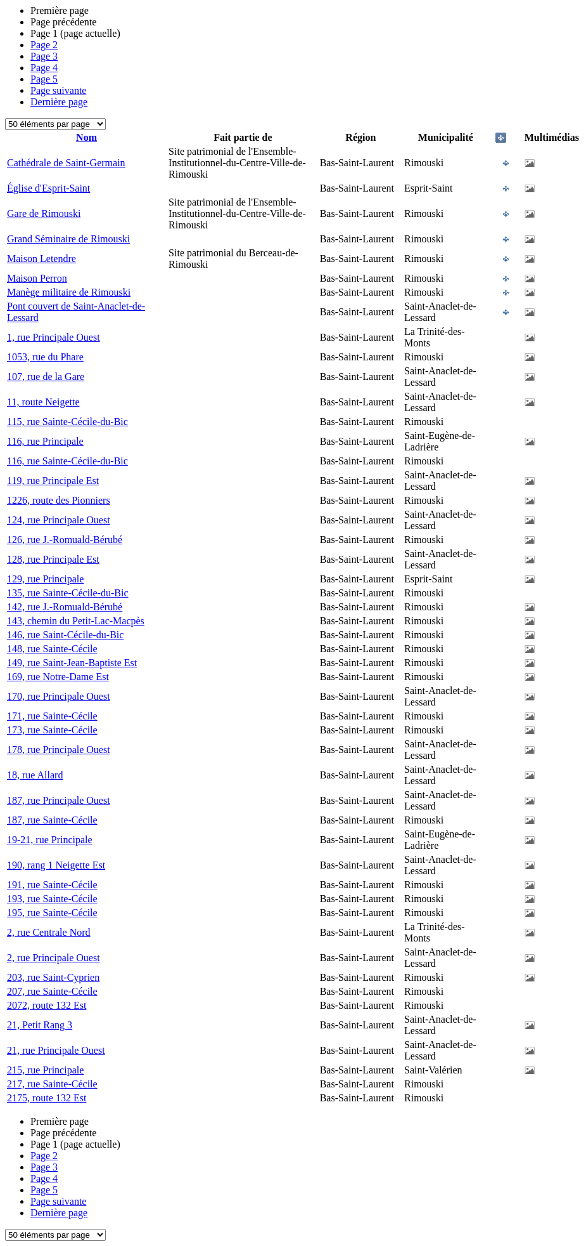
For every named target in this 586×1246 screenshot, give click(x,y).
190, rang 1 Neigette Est (56, 865)
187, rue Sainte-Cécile (52, 820)
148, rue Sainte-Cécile (52, 648)
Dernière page (58, 101)
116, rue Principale (45, 441)
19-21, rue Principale (49, 839)
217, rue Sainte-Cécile (52, 1084)
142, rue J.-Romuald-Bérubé (64, 606)
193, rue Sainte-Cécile (52, 898)
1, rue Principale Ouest (53, 337)
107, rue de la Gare (45, 376)
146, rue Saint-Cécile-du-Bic (65, 634)
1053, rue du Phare (45, 356)
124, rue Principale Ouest (58, 520)
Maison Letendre (41, 258)
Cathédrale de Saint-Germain (66, 162)
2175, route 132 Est (46, 1097)
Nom (86, 137)
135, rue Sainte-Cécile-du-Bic (68, 592)
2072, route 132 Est (46, 1005)
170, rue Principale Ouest (58, 696)
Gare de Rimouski (43, 213)
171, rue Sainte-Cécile (52, 716)
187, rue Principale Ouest (58, 800)
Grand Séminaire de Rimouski (68, 238)
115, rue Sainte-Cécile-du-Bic (67, 421)
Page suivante (58, 90)
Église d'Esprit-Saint (48, 188)
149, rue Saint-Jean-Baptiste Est (72, 662)
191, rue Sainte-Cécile (52, 884)
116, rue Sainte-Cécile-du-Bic (67, 461)
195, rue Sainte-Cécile (52, 912)
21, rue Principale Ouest (56, 1050)
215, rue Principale (45, 1070)
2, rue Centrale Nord (49, 932)
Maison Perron (37, 278)
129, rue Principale (45, 579)
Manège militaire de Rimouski (69, 292)
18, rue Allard (35, 775)
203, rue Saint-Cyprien (53, 977)
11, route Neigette (43, 402)
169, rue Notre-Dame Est (58, 676)
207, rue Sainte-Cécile (52, 991)
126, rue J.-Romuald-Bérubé (64, 539)
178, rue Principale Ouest (58, 749)
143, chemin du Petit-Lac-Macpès (75, 620)
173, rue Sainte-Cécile (52, 730)
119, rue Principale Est (53, 480)
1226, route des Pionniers (58, 500)
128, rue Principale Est (53, 559)
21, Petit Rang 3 (39, 1025)
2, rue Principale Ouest (53, 957)
